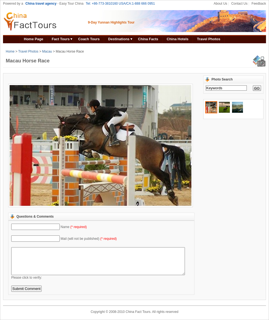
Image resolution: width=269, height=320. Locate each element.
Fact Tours (61, 39)
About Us (220, 3)
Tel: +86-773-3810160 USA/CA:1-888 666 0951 (120, 3)
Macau (47, 51)
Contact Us (239, 3)
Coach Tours (89, 39)
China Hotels (177, 39)
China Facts (148, 39)
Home (10, 51)
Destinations (119, 39)
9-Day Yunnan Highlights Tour (111, 22)
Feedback (258, 3)
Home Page (33, 39)
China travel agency (40, 3)
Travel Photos (208, 39)
